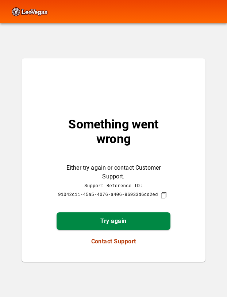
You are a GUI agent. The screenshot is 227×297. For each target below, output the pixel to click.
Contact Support (113, 241)
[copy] (163, 195)
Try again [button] (113, 220)
